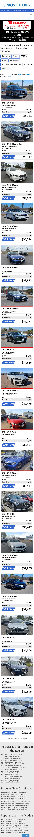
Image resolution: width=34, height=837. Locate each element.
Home (3, 10)
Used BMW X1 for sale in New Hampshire (13, 823)
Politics (13, 10)
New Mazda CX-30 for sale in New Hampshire (14, 798)
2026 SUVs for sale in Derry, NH (10, 756)
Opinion (31, 10)
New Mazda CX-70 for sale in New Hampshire (14, 800)
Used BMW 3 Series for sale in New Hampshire (14, 825)
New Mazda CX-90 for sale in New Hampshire (14, 796)
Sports (25, 10)
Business (19, 10)
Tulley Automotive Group (11, 64)
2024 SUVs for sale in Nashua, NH (11, 774)
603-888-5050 (21, 40)
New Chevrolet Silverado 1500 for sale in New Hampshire (14, 807)
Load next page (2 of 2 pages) (17, 738)
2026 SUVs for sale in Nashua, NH (11, 758)
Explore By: (6, 56)
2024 (15, 56)
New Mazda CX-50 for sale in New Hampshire (14, 794)
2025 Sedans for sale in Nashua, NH (11, 773)
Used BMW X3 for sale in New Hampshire (13, 819)
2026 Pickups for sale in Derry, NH (11, 762)
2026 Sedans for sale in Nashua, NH (11, 765)
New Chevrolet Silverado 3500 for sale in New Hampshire (14, 809)
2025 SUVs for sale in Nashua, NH (11, 771)
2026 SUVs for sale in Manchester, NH (12, 760)
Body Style (14, 60)
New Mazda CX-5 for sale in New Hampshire (14, 792)
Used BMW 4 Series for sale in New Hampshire (14, 830)
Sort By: (5, 68)
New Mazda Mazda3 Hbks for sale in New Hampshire (16, 802)
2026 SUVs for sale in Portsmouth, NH (12, 755)
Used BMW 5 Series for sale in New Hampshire (14, 827)
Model (4, 60)
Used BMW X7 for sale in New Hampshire (13, 829)
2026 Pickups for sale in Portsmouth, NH (12, 764)
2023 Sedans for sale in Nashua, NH (11, 782)
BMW (24, 56)
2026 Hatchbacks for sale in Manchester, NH (13, 767)
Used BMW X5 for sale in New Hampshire (13, 821)
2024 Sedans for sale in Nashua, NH (11, 776)
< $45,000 (28, 64)
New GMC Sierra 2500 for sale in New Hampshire (15, 805)
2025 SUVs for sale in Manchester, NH (12, 769)
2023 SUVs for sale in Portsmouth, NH (12, 778)
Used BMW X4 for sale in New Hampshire (13, 832)
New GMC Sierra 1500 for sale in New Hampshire (15, 803)
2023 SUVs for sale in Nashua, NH (11, 780)
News (7, 10)
